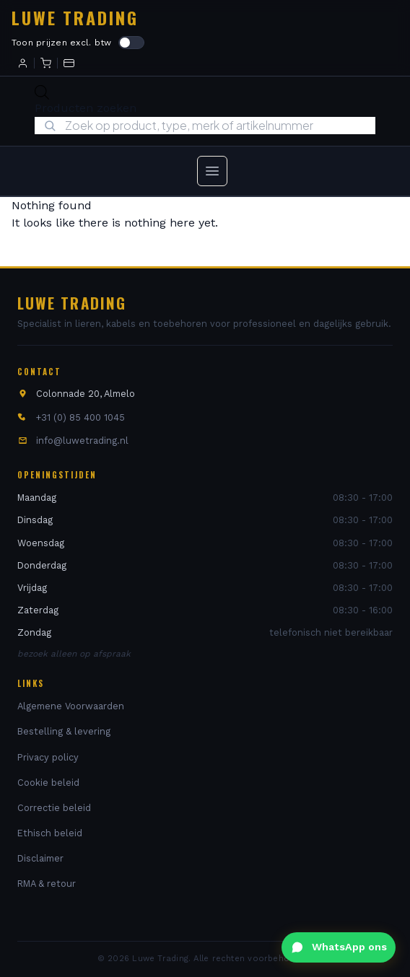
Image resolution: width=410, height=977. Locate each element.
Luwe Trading (75, 17)
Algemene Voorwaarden (70, 706)
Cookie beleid (48, 782)
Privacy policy (48, 757)
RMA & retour (46, 883)
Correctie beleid (54, 807)
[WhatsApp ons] (339, 947)
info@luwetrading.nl (82, 440)
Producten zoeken (85, 108)
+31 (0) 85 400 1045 (80, 417)
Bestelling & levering (63, 731)
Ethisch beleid (49, 833)
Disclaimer (40, 858)
